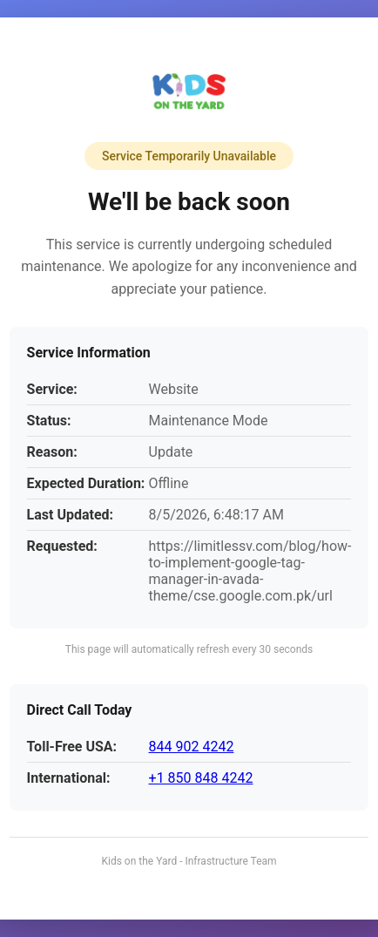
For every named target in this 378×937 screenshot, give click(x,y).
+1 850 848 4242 (201, 778)
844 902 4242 (191, 746)
